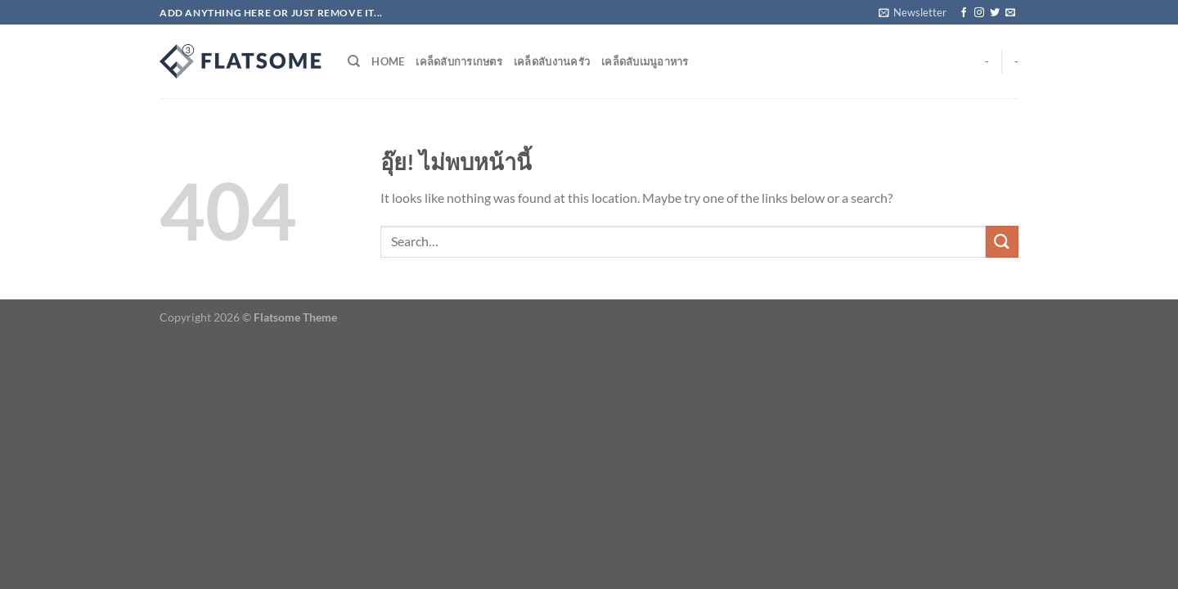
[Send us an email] (1010, 13)
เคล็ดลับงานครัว (552, 61)
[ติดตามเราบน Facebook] (964, 13)
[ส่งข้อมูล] (1002, 242)
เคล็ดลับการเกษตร (459, 61)
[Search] (354, 61)
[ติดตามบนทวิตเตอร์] (995, 13)
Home (387, 61)
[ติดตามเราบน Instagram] (979, 13)
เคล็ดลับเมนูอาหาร (645, 61)
